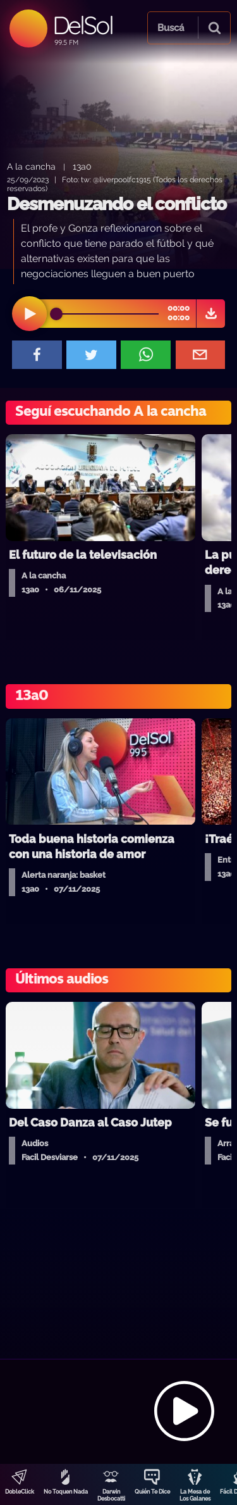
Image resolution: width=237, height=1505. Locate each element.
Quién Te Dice (152, 1492)
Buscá (170, 28)
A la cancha (31, 166)
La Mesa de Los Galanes (194, 1495)
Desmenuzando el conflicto (116, 204)
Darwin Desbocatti (111, 1495)
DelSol (82, 25)
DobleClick (19, 1492)
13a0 (82, 166)
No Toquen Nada (66, 1492)
